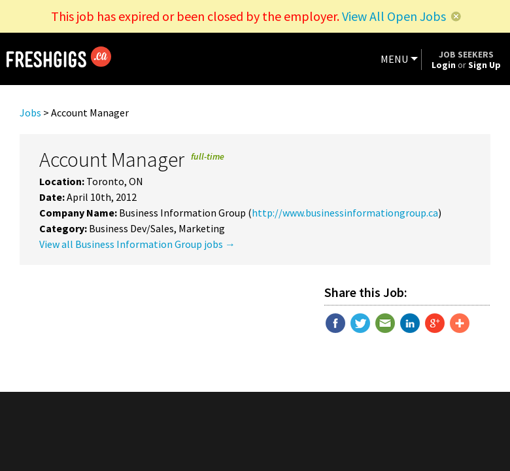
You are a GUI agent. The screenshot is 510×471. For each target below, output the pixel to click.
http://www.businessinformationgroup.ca (345, 212)
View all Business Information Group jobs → (137, 244)
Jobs (30, 112)
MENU (394, 58)
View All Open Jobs (394, 16)
